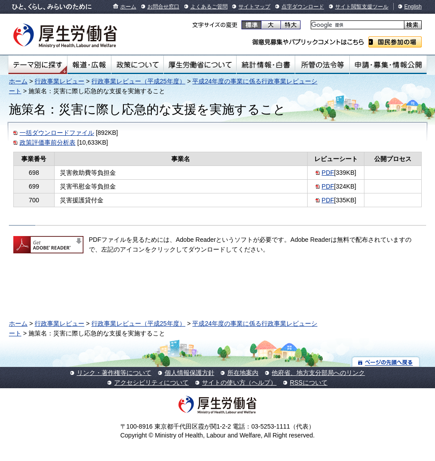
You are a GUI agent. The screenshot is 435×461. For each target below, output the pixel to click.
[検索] (356, 25)
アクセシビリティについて (151, 382)
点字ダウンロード (302, 7)
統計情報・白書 (266, 64)
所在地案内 (242, 372)
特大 (290, 25)
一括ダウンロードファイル (57, 132)
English (413, 7)
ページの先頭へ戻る (386, 362)
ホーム (128, 7)
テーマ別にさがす (37, 65)
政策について (137, 64)
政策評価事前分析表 (47, 142)
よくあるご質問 (209, 7)
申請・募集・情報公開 (388, 64)
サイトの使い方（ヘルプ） (239, 382)
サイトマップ (254, 7)
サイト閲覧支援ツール (361, 7)
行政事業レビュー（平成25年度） (138, 81)
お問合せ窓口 (163, 7)
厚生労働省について (200, 64)
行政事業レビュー (59, 81)
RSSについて (309, 382)
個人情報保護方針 (189, 372)
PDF (328, 172)
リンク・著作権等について (114, 372)
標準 (251, 25)
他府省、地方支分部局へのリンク (318, 372)
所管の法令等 (322, 64)
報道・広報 (89, 64)
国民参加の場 (395, 41)
